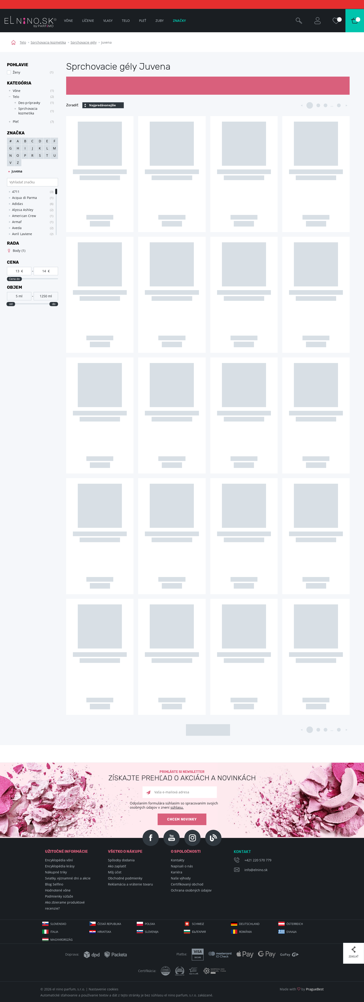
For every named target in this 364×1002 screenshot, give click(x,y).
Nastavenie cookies (103, 989)
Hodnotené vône (58, 890)
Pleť (142, 20)
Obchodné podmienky (125, 878)
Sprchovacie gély (84, 42)
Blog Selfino (54, 884)
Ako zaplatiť (117, 866)
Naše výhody (181, 878)
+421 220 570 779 (257, 860)
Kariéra (176, 872)
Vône (68, 20)
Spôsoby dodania (121, 860)
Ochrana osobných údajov (191, 890)
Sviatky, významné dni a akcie (68, 878)
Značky (179, 20)
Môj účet (114, 872)
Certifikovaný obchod (187, 884)
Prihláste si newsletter (182, 776)
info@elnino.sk (255, 870)
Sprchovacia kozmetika (48, 42)
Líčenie (88, 20)
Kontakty (177, 860)
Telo (23, 42)
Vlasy (108, 20)
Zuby (160, 20)
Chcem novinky (182, 819)
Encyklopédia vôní (59, 860)
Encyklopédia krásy (60, 866)
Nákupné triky (56, 872)
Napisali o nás (182, 866)
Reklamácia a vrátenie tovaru (130, 884)
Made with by (302, 989)
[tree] (30, 106)
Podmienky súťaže (59, 896)
